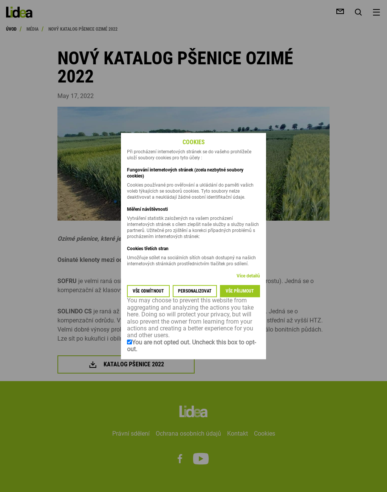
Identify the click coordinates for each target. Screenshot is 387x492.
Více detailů (248, 276)
